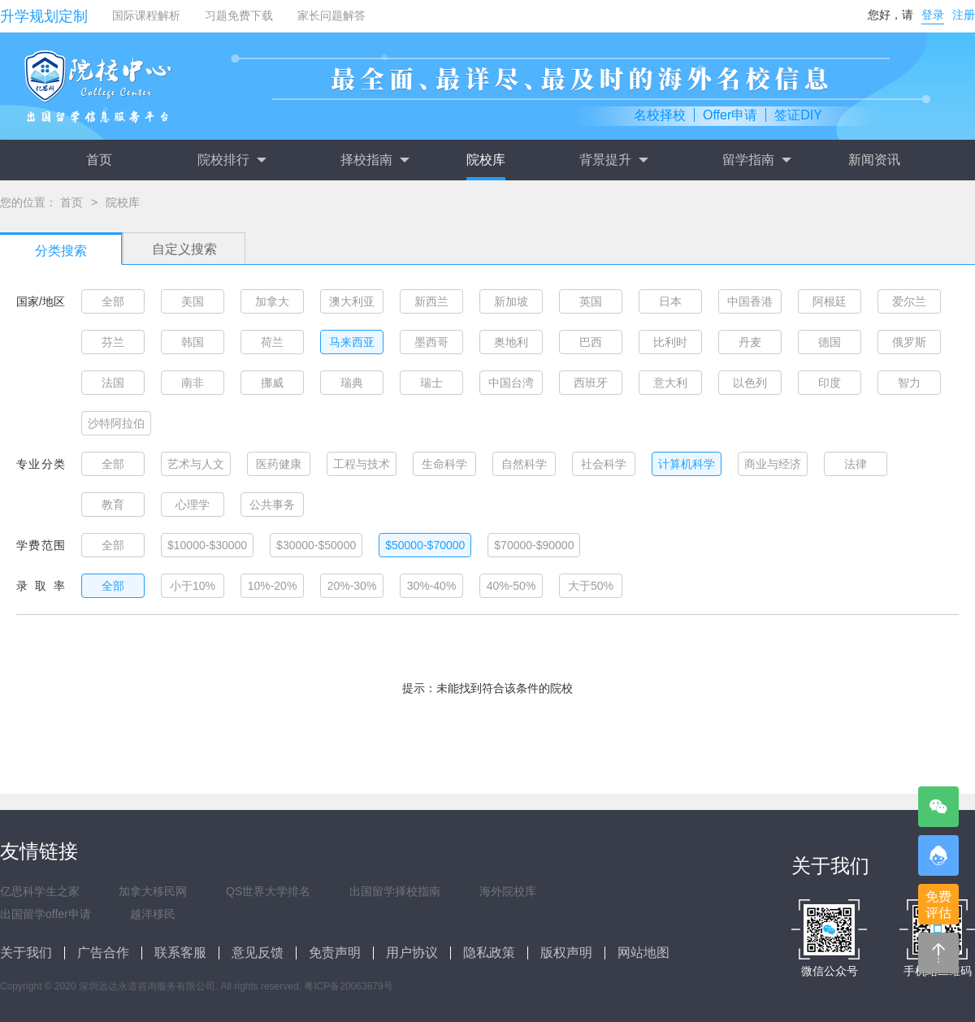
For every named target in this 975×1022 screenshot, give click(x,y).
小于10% (192, 585)
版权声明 (566, 952)
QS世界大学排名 (268, 891)
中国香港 (750, 301)
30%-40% (432, 585)
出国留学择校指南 (394, 891)
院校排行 (231, 160)
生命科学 (444, 463)
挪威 (272, 382)
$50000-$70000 (425, 545)
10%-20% (272, 585)
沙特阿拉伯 (116, 423)
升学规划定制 (44, 16)
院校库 (485, 160)
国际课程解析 (146, 15)
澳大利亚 (352, 301)
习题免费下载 (239, 15)
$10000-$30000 (207, 545)
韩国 (192, 342)
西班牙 (591, 382)
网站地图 (644, 952)
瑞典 (351, 382)
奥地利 (511, 342)
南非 (192, 382)
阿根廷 (829, 301)
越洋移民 (153, 913)
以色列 (750, 382)
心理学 (193, 504)
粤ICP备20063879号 (348, 986)
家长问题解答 (331, 15)
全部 (113, 301)
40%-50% (511, 585)
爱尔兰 (909, 301)
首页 (99, 160)
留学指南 (756, 160)
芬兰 (113, 342)
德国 (829, 342)
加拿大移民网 (153, 891)
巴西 (590, 342)
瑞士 (431, 382)
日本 (670, 301)
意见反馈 (258, 952)
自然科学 (524, 463)
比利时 (670, 342)
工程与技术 (361, 463)
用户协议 (412, 952)
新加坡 (511, 301)
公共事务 (272, 504)
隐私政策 (489, 952)
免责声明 (335, 952)
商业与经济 (772, 463)
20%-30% (352, 585)
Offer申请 (730, 115)
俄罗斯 (909, 342)
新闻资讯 (874, 160)
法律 (855, 463)
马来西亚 (352, 342)
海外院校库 (507, 891)
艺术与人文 (195, 463)
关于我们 (26, 952)
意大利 (670, 382)
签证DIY (798, 115)
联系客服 (180, 952)
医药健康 (278, 463)
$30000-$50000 (316, 545)
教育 (113, 504)
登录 (932, 14)
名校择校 (660, 115)
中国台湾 (511, 382)
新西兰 (431, 301)
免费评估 (938, 905)
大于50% (590, 585)
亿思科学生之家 (40, 891)
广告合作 (103, 952)
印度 (829, 382)
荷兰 (272, 342)
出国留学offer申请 (45, 913)
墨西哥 (431, 342)
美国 (192, 301)
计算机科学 (686, 463)
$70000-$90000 (534, 545)
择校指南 (374, 160)
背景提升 (613, 160)
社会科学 (603, 463)
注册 (963, 14)
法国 (113, 382)
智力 (909, 382)
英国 (590, 301)
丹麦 (750, 342)
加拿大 (272, 301)
